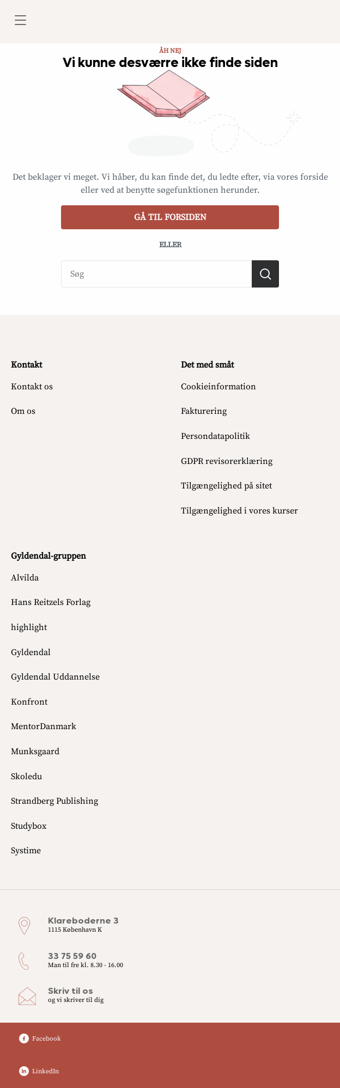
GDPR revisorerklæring (226, 461)
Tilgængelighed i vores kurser (239, 510)
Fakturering (204, 411)
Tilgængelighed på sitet (226, 485)
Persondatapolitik (215, 436)
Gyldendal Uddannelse (55, 676)
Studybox (28, 826)
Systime (26, 850)
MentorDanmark (43, 726)
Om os (23, 411)
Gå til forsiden (170, 217)
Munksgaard (35, 751)
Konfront (29, 701)
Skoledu (26, 776)
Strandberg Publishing (54, 801)
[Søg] (265, 274)
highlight (29, 627)
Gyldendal (31, 652)
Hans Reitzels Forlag (50, 602)
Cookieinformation (218, 386)
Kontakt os (32, 386)
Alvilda (25, 577)
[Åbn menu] (20, 22)
